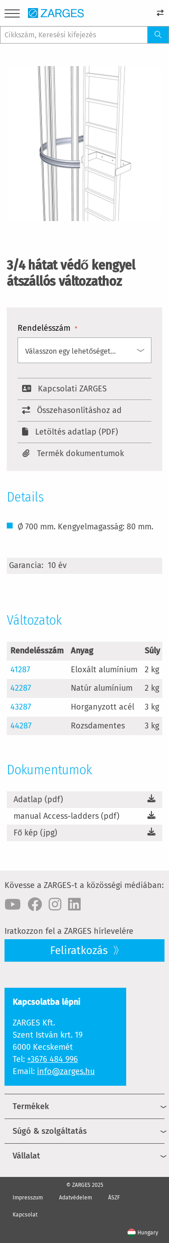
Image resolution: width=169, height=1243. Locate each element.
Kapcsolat (25, 1215)
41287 (20, 670)
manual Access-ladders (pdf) (66, 816)
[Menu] (12, 15)
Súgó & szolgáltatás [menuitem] (50, 1131)
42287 (20, 688)
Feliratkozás (80, 950)
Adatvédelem (75, 1197)
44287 (21, 726)
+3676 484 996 (52, 1059)
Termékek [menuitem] (31, 1106)
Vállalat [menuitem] (26, 1156)
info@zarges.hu (66, 1071)
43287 (20, 707)
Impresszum (28, 1197)
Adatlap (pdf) (38, 799)
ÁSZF (114, 1197)
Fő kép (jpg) (35, 833)
